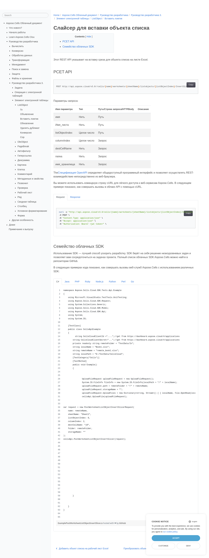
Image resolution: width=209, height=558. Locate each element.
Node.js (99, 281)
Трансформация (20, 60)
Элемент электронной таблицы (31, 100)
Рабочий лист (24, 192)
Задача (18, 87)
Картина (21, 165)
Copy (191, 85)
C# (57, 281)
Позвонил (22, 183)
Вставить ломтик (29, 119)
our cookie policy (170, 532)
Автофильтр (24, 151)
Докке (12, 224)
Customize (163, 546)
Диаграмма (23, 160)
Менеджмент (19, 64)
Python (112, 281)
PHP (77, 281)
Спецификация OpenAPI (72, 172)
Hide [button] (89, 36)
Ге (21, 109)
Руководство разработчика (23, 41)
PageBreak (23, 146)
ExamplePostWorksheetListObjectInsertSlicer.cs (80, 523)
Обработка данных (22, 55)
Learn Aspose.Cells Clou (22, 37)
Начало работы (17, 32)
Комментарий (24, 174)
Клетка (21, 169)
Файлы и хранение (22, 78)
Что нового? (15, 27)
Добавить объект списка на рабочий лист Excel (82, 548)
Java (67, 281)
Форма (21, 215)
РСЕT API (68, 41)
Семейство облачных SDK (78, 46)
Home (56, 15)
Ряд (19, 197)
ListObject (22, 105)
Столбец (22, 206)
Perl (123, 281)
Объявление (27, 114)
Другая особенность (22, 220)
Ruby (87, 281)
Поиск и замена (20, 69)
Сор (22, 137)
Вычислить (18, 46)
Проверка (22, 188)
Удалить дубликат (30, 128)
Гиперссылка (24, 155)
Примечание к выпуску (21, 229)
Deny (188, 546)
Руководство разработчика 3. (27, 83)
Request (60, 197)
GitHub (122, 523)
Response (75, 197)
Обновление (27, 123)
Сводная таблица (26, 201)
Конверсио (17, 50)
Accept (175, 538)
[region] (125, 404)
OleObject (22, 142)
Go (132, 281)
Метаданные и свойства (30, 178)
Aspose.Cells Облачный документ (24, 23)
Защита (16, 74)
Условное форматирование (32, 211)
